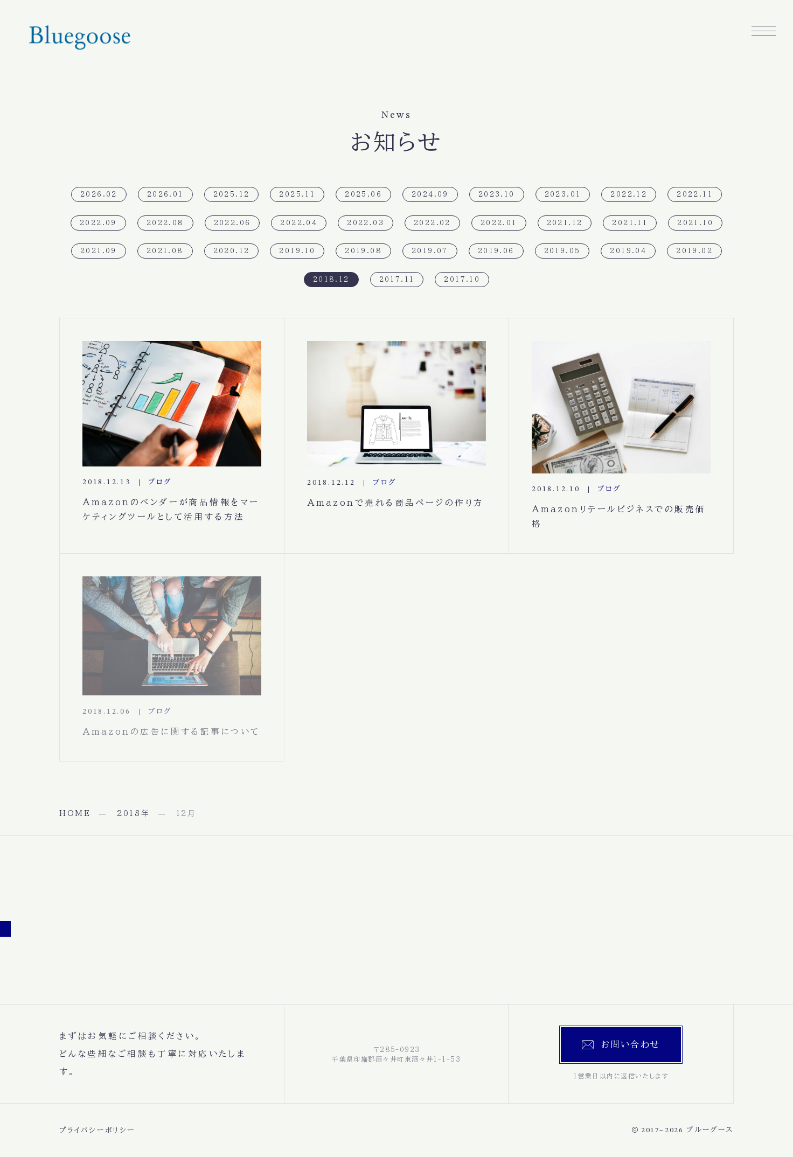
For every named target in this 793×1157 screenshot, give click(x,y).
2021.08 (165, 250)
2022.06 (232, 222)
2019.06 (496, 250)
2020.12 (231, 250)
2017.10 (462, 279)
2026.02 (98, 194)
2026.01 (165, 194)
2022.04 (298, 222)
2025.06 (363, 194)
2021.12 (565, 222)
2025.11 (297, 194)
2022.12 (628, 194)
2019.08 (363, 250)
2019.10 (297, 250)
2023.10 (496, 194)
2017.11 (397, 279)
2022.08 (165, 222)
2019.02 (694, 250)
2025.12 (231, 194)
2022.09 (98, 222)
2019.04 (628, 250)
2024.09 (430, 194)
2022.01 (499, 222)
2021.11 (630, 222)
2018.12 (331, 279)
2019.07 (430, 250)
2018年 (133, 813)
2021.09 (98, 250)
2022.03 (365, 222)
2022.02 (432, 222)
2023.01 (563, 194)
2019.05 (562, 250)
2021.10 (695, 222)
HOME (75, 813)
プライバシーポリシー (97, 1130)
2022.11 (695, 194)
